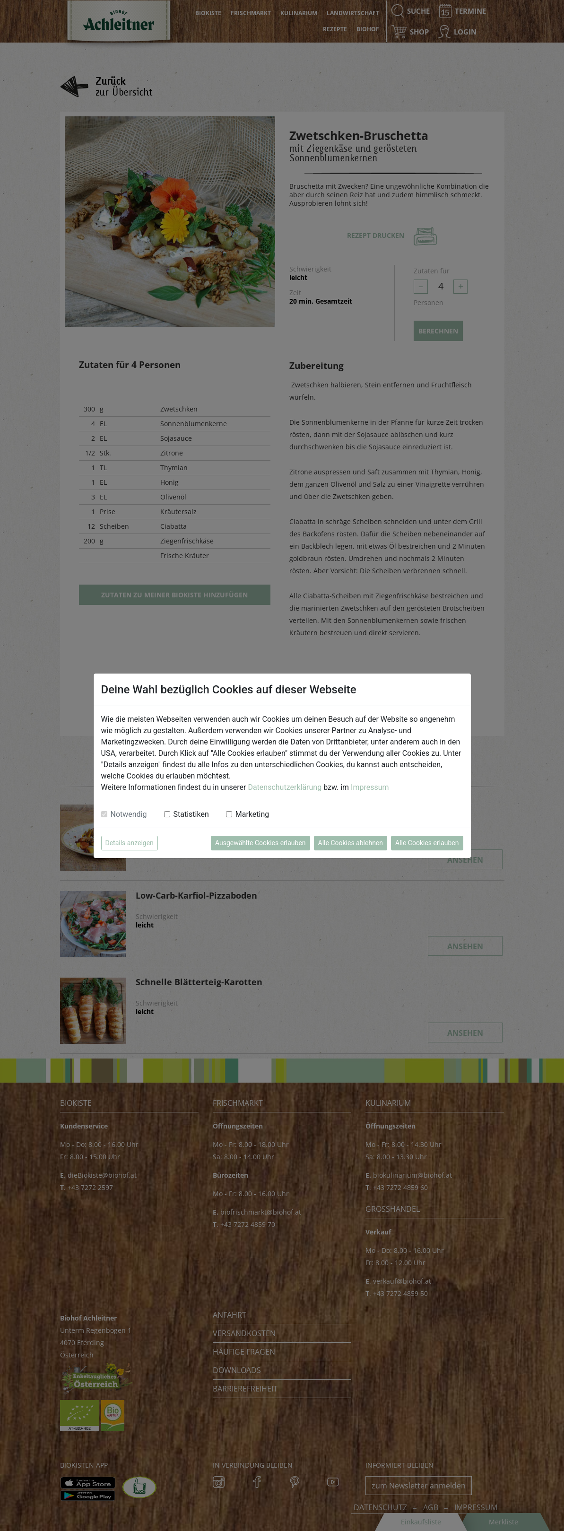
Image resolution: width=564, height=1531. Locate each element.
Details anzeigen (129, 843)
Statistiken (191, 814)
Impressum (370, 787)
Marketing (252, 814)
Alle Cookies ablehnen (350, 843)
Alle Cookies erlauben (427, 843)
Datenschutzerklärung (284, 787)
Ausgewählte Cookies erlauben (260, 843)
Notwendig (129, 814)
